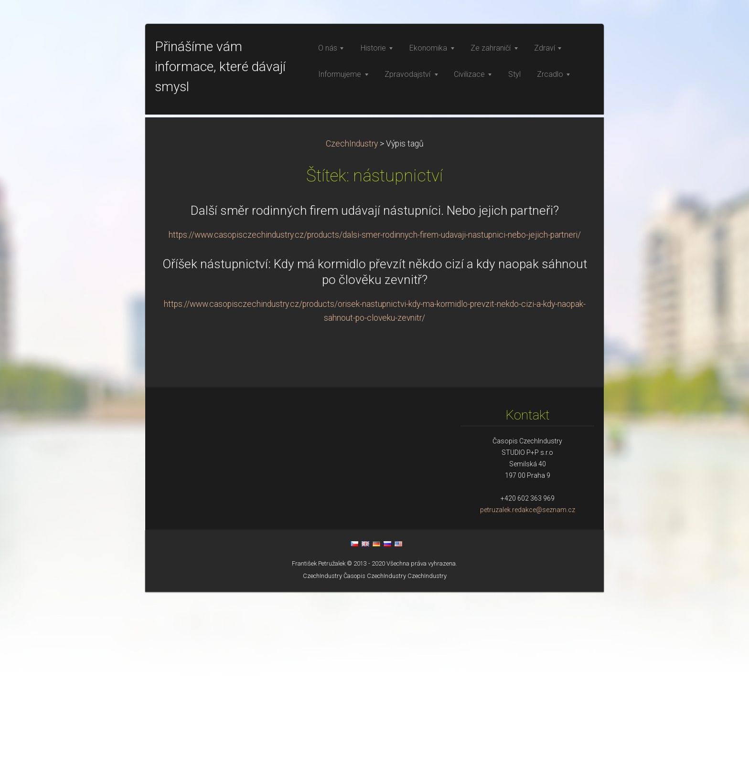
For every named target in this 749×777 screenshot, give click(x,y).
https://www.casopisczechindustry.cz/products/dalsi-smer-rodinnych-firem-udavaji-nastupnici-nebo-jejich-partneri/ (375, 420)
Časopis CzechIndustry (374, 761)
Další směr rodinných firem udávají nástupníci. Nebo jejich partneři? (375, 395)
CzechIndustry (352, 329)
